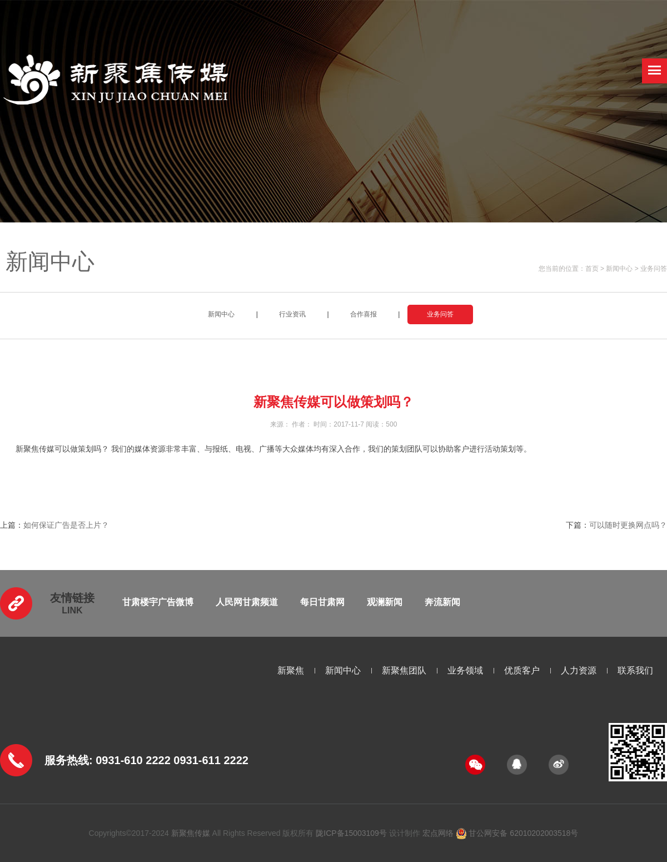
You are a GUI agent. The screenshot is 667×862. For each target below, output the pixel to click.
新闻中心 (619, 269)
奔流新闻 (442, 602)
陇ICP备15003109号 (351, 833)
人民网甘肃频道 (247, 602)
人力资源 (578, 670)
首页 (592, 269)
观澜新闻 (384, 602)
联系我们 (635, 670)
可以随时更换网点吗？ (628, 525)
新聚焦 (290, 670)
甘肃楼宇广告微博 (157, 602)
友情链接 (72, 597)
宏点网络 (438, 833)
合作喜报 (363, 314)
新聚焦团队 (404, 670)
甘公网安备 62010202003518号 (517, 833)
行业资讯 (292, 314)
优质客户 (522, 670)
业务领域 (465, 670)
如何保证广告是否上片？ (66, 525)
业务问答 (653, 269)
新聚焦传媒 (190, 833)
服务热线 (66, 760)
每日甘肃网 (322, 602)
